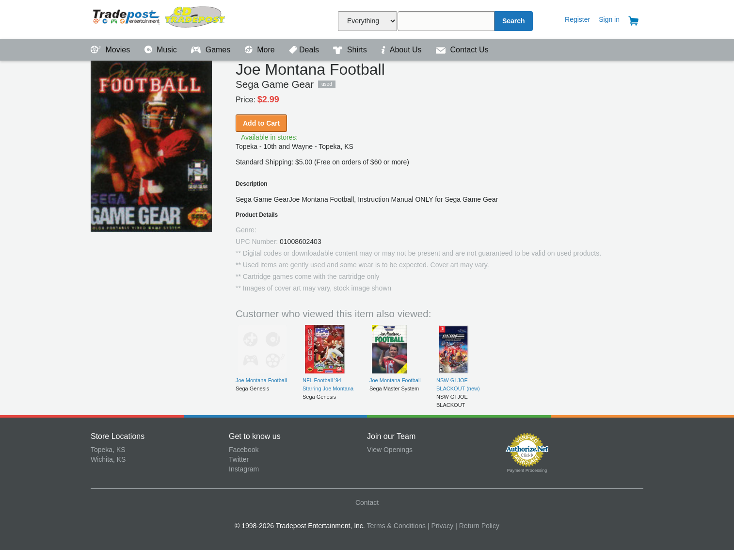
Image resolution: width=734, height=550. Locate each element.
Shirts (351, 50)
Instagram (244, 469)
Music (161, 50)
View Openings (390, 449)
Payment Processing (527, 470)
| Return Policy (477, 526)
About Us (402, 50)
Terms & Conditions (396, 526)
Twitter (239, 459)
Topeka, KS (108, 449)
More (261, 50)
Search (513, 21)
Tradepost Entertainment (160, 18)
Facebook (243, 449)
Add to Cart (261, 123)
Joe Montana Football (261, 380)
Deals (305, 50)
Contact (367, 502)
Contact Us (462, 50)
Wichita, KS (108, 459)
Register (577, 19)
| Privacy (440, 526)
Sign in (609, 19)
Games (211, 50)
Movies (111, 50)
